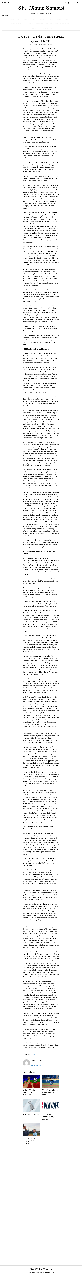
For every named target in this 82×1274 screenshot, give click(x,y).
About (18, 19)
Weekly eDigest (16, 24)
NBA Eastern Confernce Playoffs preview (49, 1116)
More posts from (37, 1065)
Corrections (34, 28)
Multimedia (68, 19)
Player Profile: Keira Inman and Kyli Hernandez (30, 1141)
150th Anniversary (46, 28)
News (34, 19)
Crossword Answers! (41, 24)
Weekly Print (54, 24)
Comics (59, 19)
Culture (26, 19)
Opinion (42, 19)
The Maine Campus (41, 8)
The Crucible (29, 24)
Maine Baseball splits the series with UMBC (50, 1092)
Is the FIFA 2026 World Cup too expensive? (29, 1092)
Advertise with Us (65, 24)
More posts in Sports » (53, 1072)
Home (12, 19)
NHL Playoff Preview (31, 1114)
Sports (51, 19)
